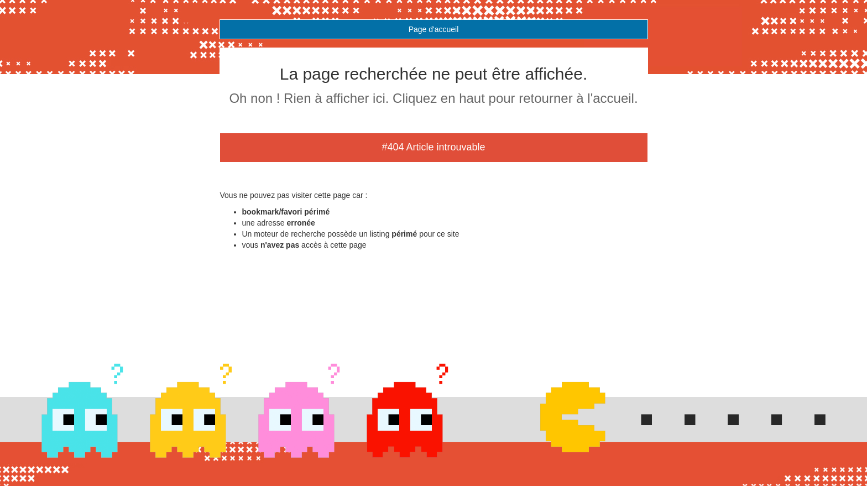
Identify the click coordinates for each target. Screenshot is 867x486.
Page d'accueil (434, 29)
